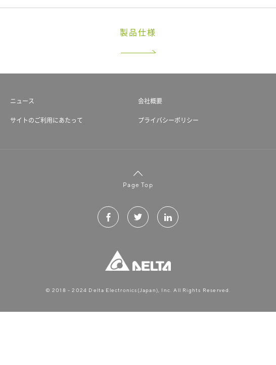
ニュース (22, 100)
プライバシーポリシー (168, 120)
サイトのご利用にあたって (46, 120)
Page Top (138, 179)
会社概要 (150, 100)
